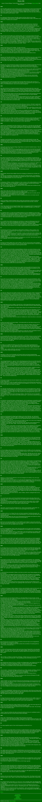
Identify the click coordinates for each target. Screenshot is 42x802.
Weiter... (1, 791)
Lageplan (17, 796)
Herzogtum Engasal (17, 798)
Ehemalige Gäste (18, 795)
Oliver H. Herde (35, 3)
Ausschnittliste (17, 794)
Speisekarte (18, 797)
